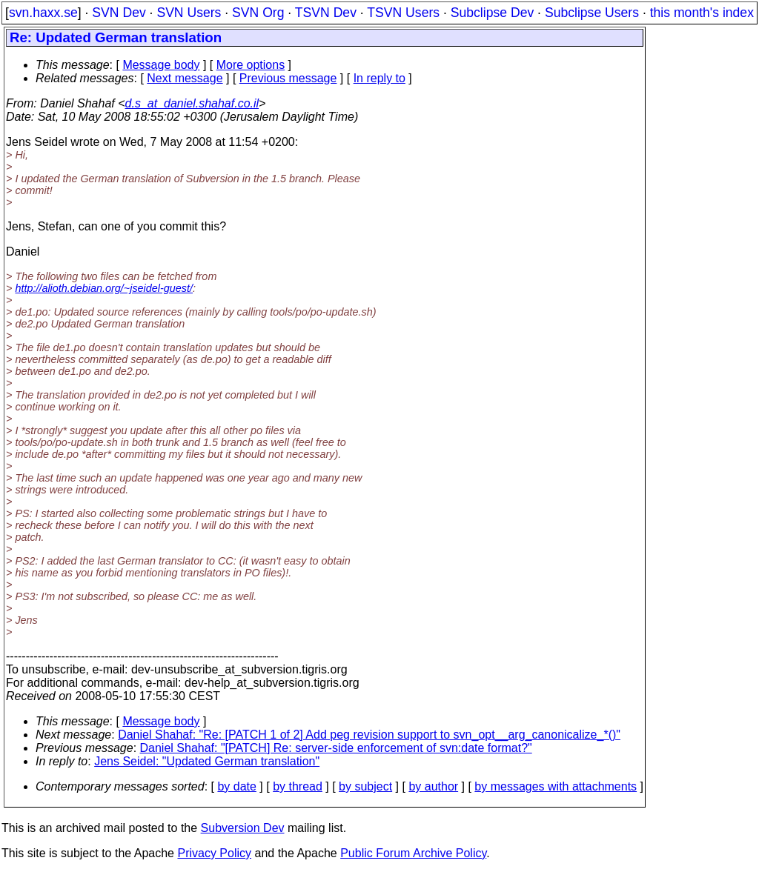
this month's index (702, 12)
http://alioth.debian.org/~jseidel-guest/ (104, 288)
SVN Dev (118, 12)
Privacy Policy (214, 853)
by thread (297, 786)
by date (236, 786)
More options (250, 65)
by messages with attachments (555, 786)
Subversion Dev (243, 828)
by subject (365, 786)
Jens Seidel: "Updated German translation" (206, 761)
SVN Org (258, 12)
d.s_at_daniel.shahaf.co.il (192, 103)
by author (433, 786)
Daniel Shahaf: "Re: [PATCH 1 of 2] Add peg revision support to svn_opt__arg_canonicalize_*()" (369, 734)
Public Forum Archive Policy (413, 853)
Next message (184, 78)
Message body (160, 65)
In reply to (379, 78)
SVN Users (188, 12)
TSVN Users (403, 12)
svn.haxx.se (43, 12)
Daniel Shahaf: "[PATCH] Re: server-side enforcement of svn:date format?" (336, 748)
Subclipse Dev (492, 12)
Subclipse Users (592, 12)
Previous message (288, 78)
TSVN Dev (326, 12)
